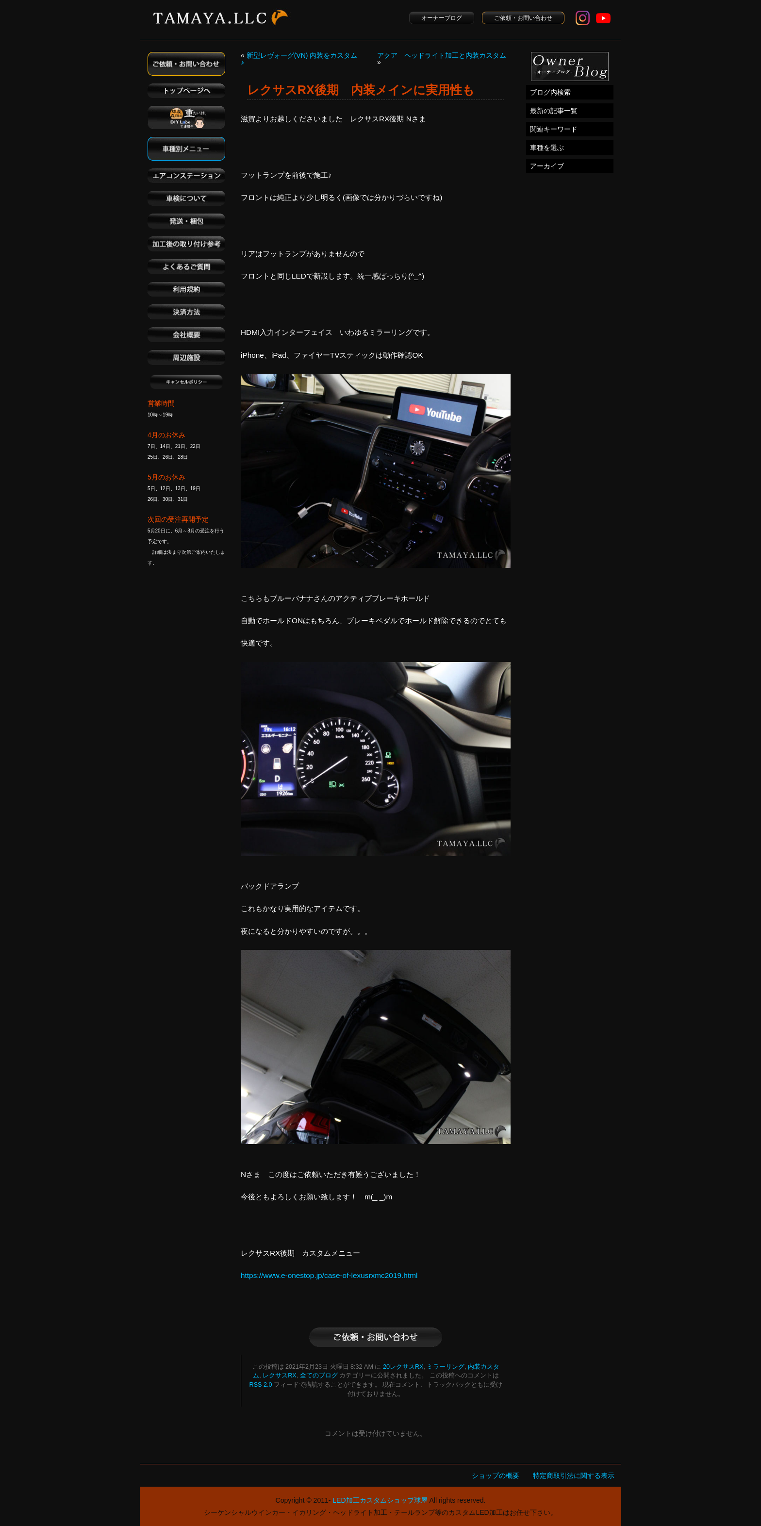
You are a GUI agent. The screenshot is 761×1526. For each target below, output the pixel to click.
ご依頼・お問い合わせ (523, 18)
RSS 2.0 (260, 1384)
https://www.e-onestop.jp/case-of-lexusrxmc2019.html (329, 1275)
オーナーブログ (441, 18)
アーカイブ (547, 166)
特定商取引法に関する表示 (573, 1475)
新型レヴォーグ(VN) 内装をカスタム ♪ (299, 58)
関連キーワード (554, 129)
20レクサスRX (403, 1366)
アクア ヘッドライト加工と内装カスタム (441, 55)
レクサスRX (280, 1375)
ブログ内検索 (550, 92)
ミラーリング (445, 1366)
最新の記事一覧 (554, 111)
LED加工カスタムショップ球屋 (379, 1500)
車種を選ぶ (547, 147)
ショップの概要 (495, 1475)
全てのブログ (319, 1375)
